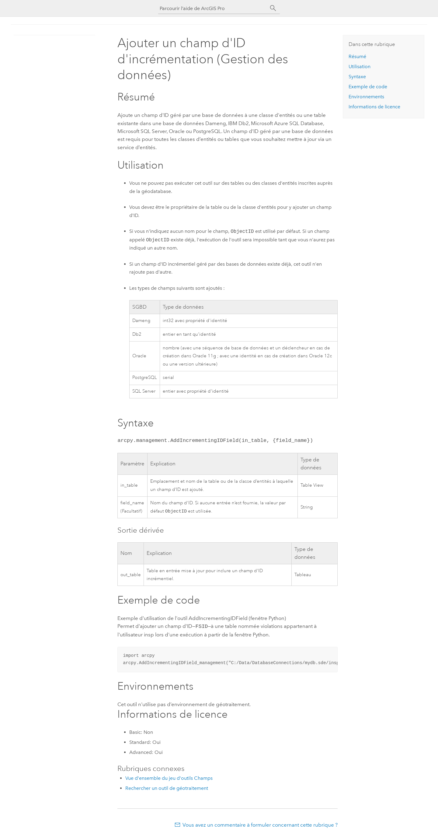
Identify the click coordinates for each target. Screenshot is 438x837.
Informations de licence (374, 107)
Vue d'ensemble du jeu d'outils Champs (169, 778)
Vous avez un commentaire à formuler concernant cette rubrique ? (260, 825)
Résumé (357, 56)
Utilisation (359, 66)
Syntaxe (357, 76)
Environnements (366, 97)
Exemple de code (368, 86)
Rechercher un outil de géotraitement (166, 788)
